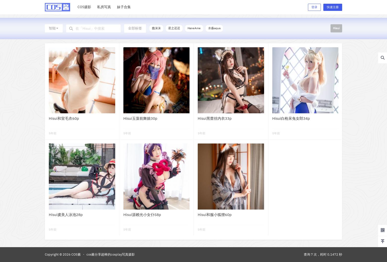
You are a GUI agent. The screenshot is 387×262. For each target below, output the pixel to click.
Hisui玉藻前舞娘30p (140, 118)
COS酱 (76, 254)
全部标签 (135, 28)
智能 (54, 28)
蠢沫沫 (156, 28)
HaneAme (194, 28)
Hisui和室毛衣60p (64, 118)
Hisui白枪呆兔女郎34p (291, 118)
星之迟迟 (174, 28)
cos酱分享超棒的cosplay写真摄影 (110, 254)
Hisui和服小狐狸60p (215, 214)
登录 (314, 7)
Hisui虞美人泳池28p (66, 214)
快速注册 (333, 7)
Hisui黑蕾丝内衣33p (215, 118)
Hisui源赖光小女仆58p (142, 214)
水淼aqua (214, 28)
